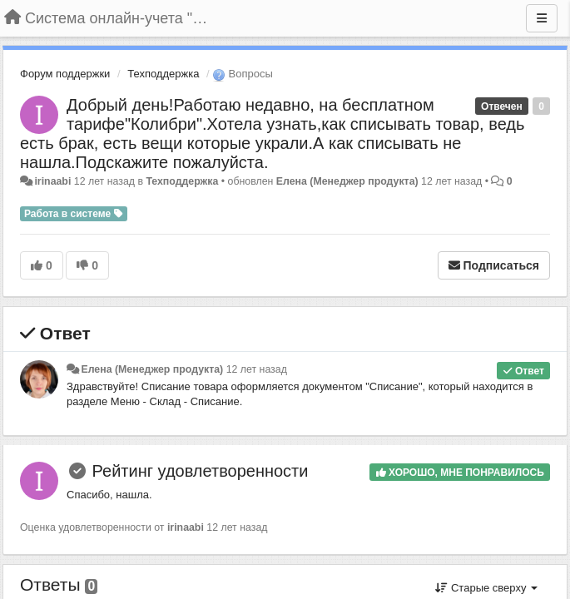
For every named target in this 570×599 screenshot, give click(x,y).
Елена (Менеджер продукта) (347, 181)
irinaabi (52, 181)
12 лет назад (256, 369)
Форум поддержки (65, 73)
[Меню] (542, 18)
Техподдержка (163, 73)
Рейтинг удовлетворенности (200, 471)
